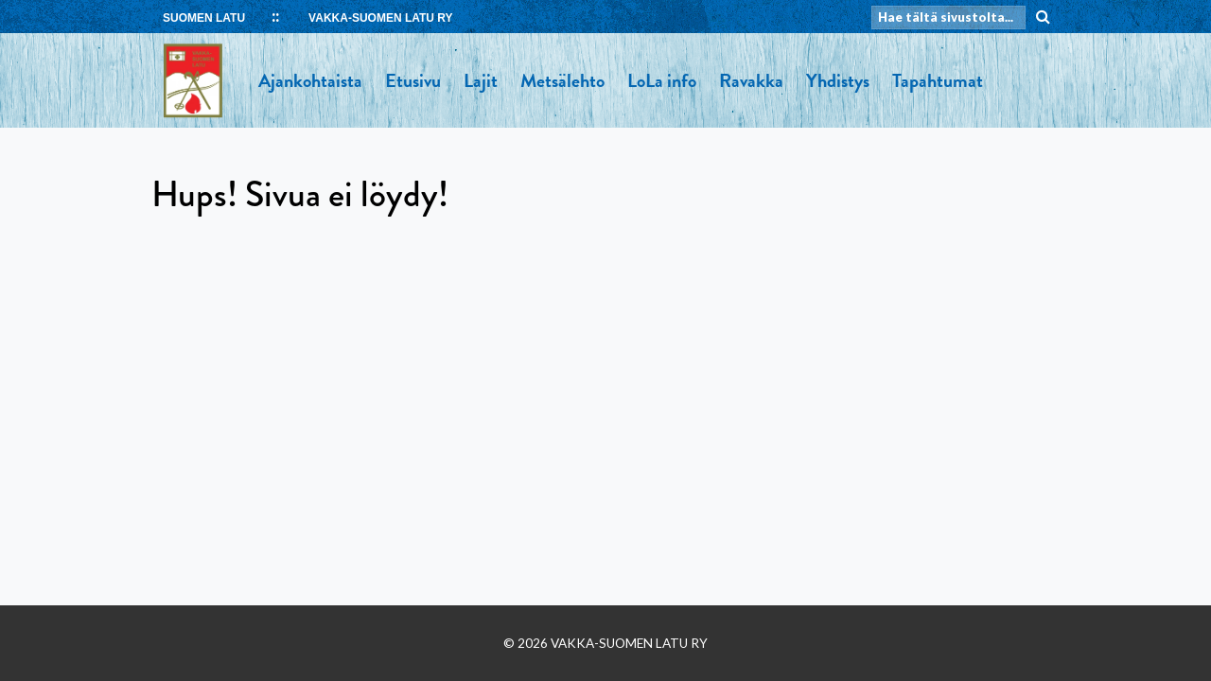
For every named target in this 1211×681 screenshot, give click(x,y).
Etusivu (413, 80)
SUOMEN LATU (204, 18)
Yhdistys (837, 80)
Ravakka (751, 80)
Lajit (481, 80)
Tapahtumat (937, 80)
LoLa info (661, 80)
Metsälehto (562, 80)
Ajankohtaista (310, 80)
